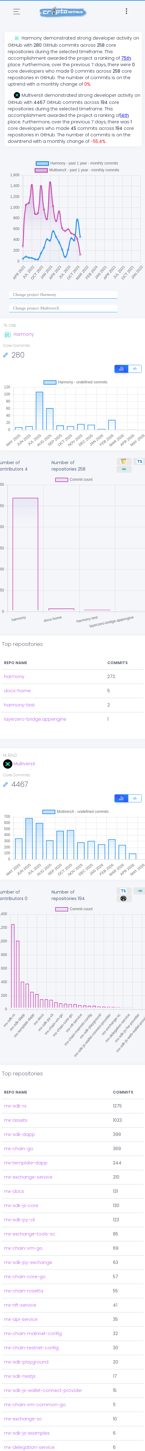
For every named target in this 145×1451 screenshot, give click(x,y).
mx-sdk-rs (15, 1106)
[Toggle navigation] (16, 11)
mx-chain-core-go (25, 1277)
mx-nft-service (20, 1305)
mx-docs (14, 1191)
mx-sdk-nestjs (19, 1376)
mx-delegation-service (29, 1447)
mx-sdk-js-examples (27, 1433)
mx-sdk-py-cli (19, 1220)
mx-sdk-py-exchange (28, 1262)
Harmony (18, 334)
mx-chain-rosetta (23, 1291)
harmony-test (19, 705)
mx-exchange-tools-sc (29, 1234)
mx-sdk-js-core (21, 1205)
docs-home (17, 691)
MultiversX (19, 764)
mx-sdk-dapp (19, 1134)
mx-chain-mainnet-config (33, 1333)
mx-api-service (21, 1319)
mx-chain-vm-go (23, 1248)
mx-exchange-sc (23, 1419)
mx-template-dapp (26, 1163)
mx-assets (15, 1120)
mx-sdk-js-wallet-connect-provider (43, 1390)
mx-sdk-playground (26, 1362)
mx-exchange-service (28, 1177)
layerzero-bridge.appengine (35, 719)
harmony (14, 676)
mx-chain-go (18, 1149)
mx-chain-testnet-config (31, 1348)
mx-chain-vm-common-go (35, 1405)
